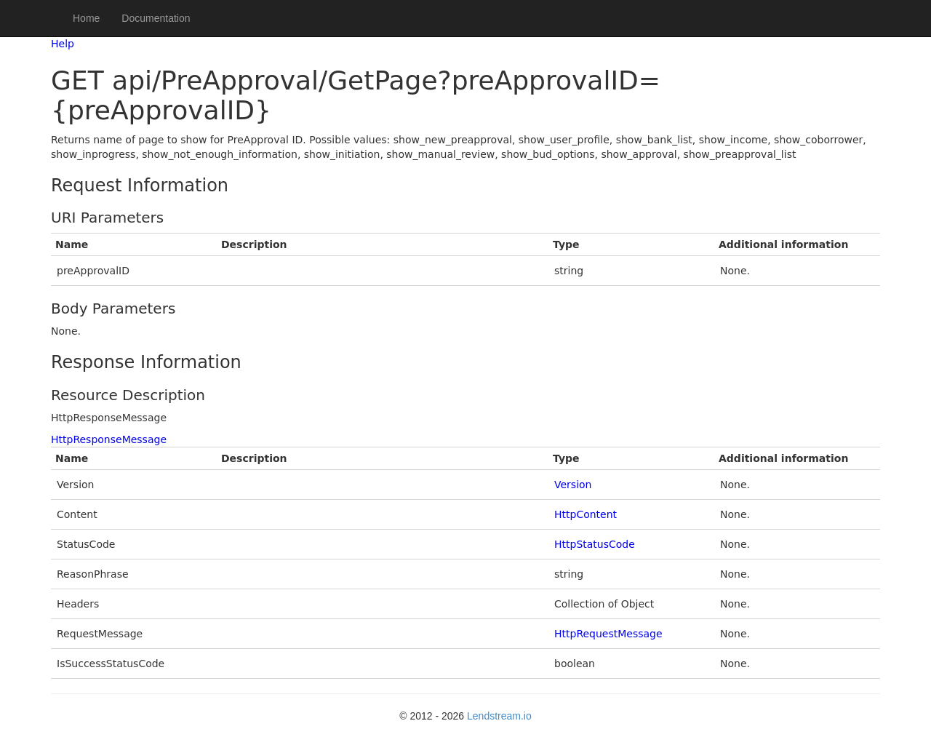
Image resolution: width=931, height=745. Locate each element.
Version (572, 484)
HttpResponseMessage (109, 439)
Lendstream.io (499, 716)
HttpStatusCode (594, 544)
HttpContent (585, 514)
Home (86, 18)
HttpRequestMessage (608, 634)
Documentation (155, 18)
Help (62, 43)
